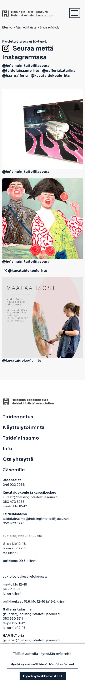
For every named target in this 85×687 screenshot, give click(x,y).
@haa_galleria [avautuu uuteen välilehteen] (15, 75)
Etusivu (7, 27)
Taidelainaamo (21, 438)
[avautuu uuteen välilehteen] (4, 270)
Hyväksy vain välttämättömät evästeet (42, 664)
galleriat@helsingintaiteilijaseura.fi (31, 614)
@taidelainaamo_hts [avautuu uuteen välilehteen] (20, 70)
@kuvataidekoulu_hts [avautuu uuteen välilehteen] (50, 75)
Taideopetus (18, 417)
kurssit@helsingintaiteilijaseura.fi (30, 497)
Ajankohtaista (26, 27)
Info (7, 448)
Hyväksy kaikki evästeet (42, 676)
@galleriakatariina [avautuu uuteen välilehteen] (58, 70)
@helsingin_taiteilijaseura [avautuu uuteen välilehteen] (25, 65)
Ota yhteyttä (18, 459)
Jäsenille (14, 470)
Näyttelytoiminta (24, 427)
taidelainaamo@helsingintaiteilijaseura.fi (36, 519)
